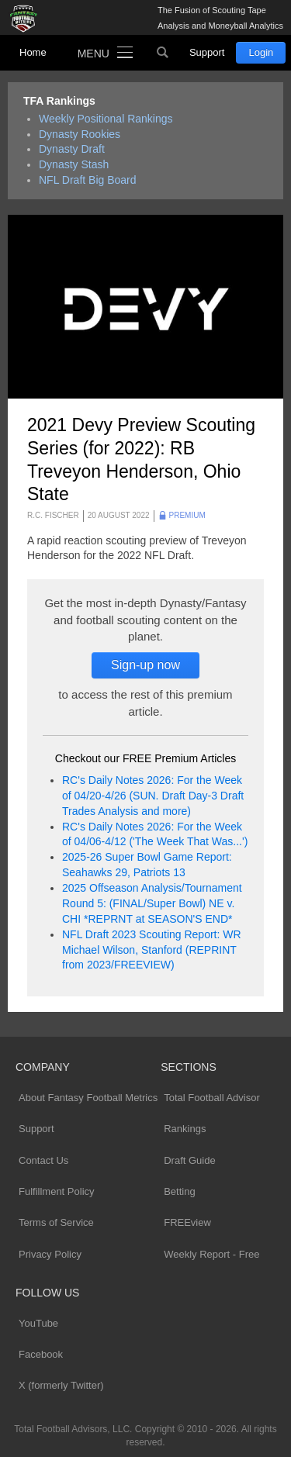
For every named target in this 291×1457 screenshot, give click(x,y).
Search (163, 53)
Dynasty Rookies (79, 134)
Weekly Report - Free (211, 1254)
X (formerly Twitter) (61, 1385)
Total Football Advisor (212, 1097)
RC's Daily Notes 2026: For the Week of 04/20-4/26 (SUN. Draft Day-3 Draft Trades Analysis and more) (153, 795)
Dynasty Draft (72, 149)
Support (207, 52)
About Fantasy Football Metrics (88, 1097)
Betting (179, 1191)
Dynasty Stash (74, 164)
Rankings (185, 1128)
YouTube (38, 1323)
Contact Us (43, 1160)
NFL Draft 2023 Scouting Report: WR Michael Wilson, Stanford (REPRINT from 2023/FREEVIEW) (151, 950)
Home (33, 52)
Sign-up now (145, 665)
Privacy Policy (50, 1254)
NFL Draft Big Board (88, 180)
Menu (93, 53)
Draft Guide (189, 1160)
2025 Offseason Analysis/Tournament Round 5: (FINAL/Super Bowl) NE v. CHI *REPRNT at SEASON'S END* (152, 903)
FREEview (187, 1222)
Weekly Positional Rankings (106, 118)
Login (260, 52)
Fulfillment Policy (57, 1191)
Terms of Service (56, 1222)
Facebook (41, 1354)
